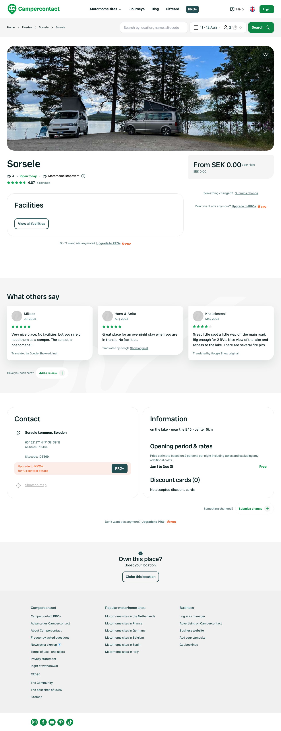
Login (266, 9)
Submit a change (246, 193)
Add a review (52, 373)
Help (237, 9)
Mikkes (29, 313)
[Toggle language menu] (252, 9)
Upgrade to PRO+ (108, 243)
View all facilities (31, 223)
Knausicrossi (215, 313)
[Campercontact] (33, 9)
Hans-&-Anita (125, 313)
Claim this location (140, 576)
